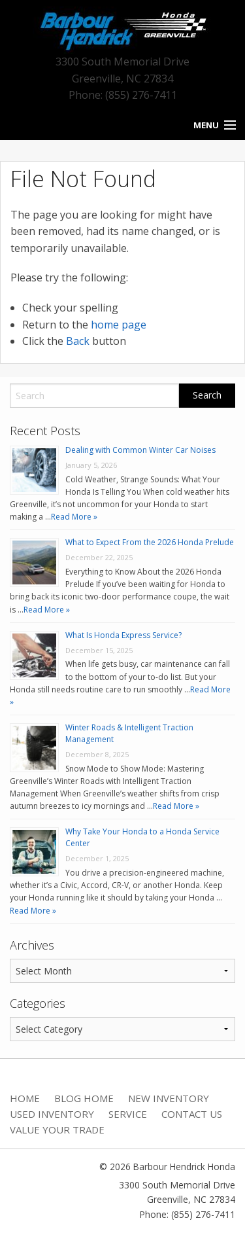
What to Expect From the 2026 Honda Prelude (149, 542)
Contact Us (191, 1113)
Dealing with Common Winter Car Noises (140, 449)
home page (118, 324)
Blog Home (84, 1098)
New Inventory (168, 1098)
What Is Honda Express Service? (123, 635)
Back (78, 341)
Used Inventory (52, 1113)
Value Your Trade (57, 1129)
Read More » (74, 516)
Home (25, 1098)
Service (127, 1113)
